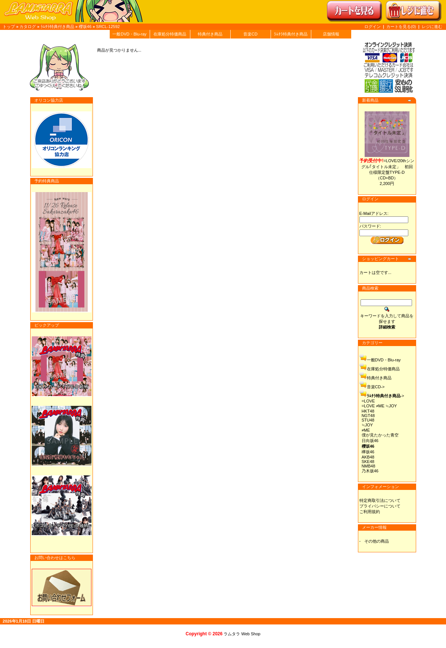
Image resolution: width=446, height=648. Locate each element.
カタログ (27, 26)
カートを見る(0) (401, 26)
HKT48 (368, 411)
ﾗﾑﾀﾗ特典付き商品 (57, 26)
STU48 (368, 420)
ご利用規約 (369, 511)
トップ (9, 26)
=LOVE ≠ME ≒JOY (379, 406)
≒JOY (367, 425)
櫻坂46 (85, 26)
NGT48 (368, 415)
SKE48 (368, 461)
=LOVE (368, 401)
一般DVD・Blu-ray (129, 34)
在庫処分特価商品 (169, 34)
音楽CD (250, 34)
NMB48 (368, 466)
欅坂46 (368, 452)
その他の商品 (376, 541)
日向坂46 (370, 440)
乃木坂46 (370, 471)
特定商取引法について (379, 500)
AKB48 (368, 457)
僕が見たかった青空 (380, 435)
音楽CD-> (376, 387)
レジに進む (432, 26)
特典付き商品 (210, 34)
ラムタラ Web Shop (242, 634)
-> (385, 396)
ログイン (372, 26)
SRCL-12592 (108, 26)
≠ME (366, 430)
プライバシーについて (379, 506)
